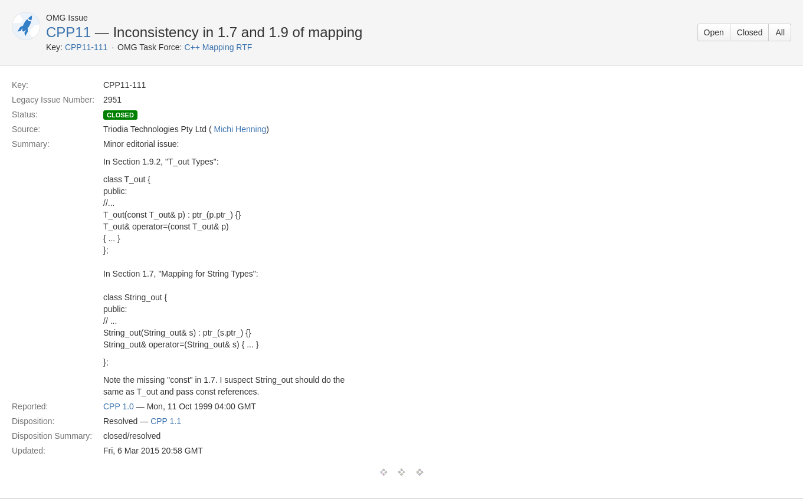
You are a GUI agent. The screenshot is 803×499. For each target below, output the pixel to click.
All (780, 32)
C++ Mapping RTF (218, 47)
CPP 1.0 (118, 406)
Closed (750, 32)
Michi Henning (240, 129)
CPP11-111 (86, 47)
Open (714, 32)
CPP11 (68, 32)
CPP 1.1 (165, 421)
